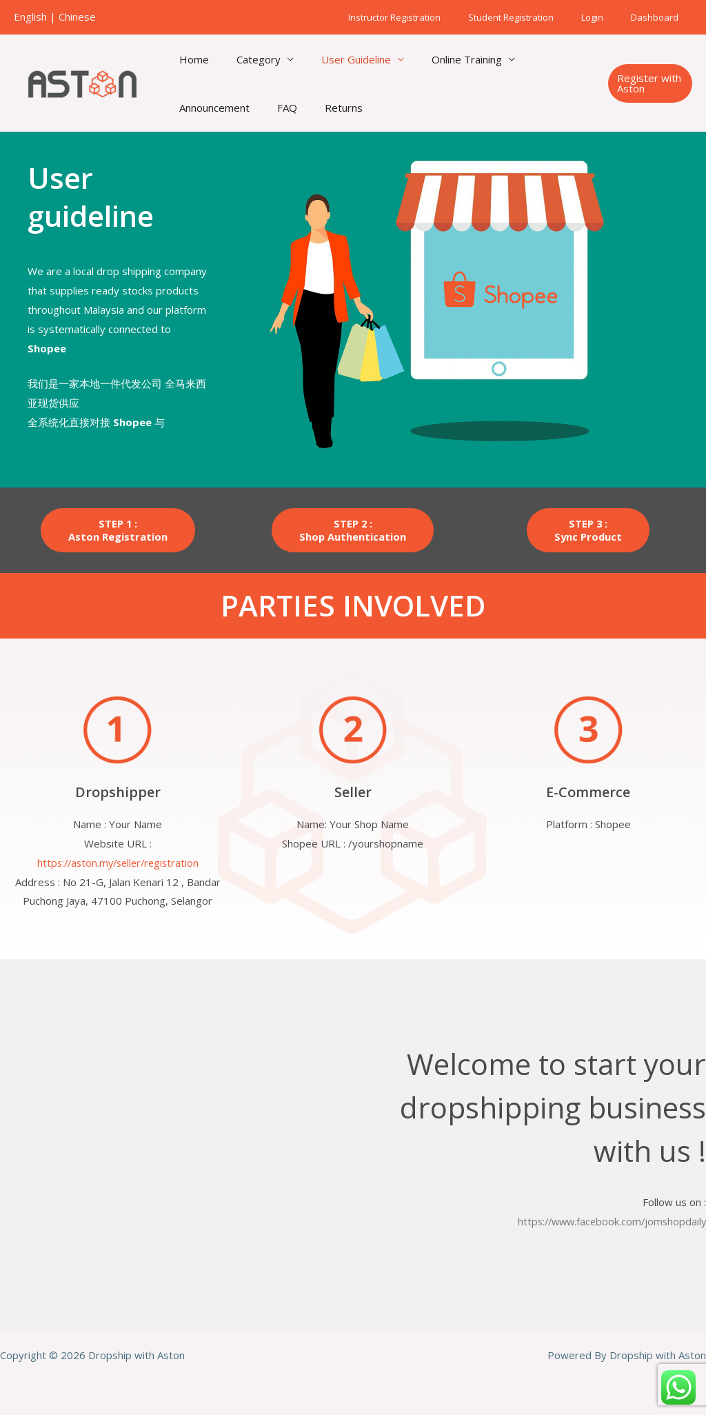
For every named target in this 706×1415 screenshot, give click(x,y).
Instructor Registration (428, 17)
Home (190, 59)
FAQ (277, 107)
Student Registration (535, 17)
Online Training (442, 59)
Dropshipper (118, 792)
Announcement (211, 107)
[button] (647, 83)
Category (248, 59)
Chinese (77, 16)
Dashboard (659, 17)
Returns (326, 107)
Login (607, 17)
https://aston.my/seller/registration (118, 863)
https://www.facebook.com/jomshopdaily (608, 1221)
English (30, 16)
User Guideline (339, 59)
